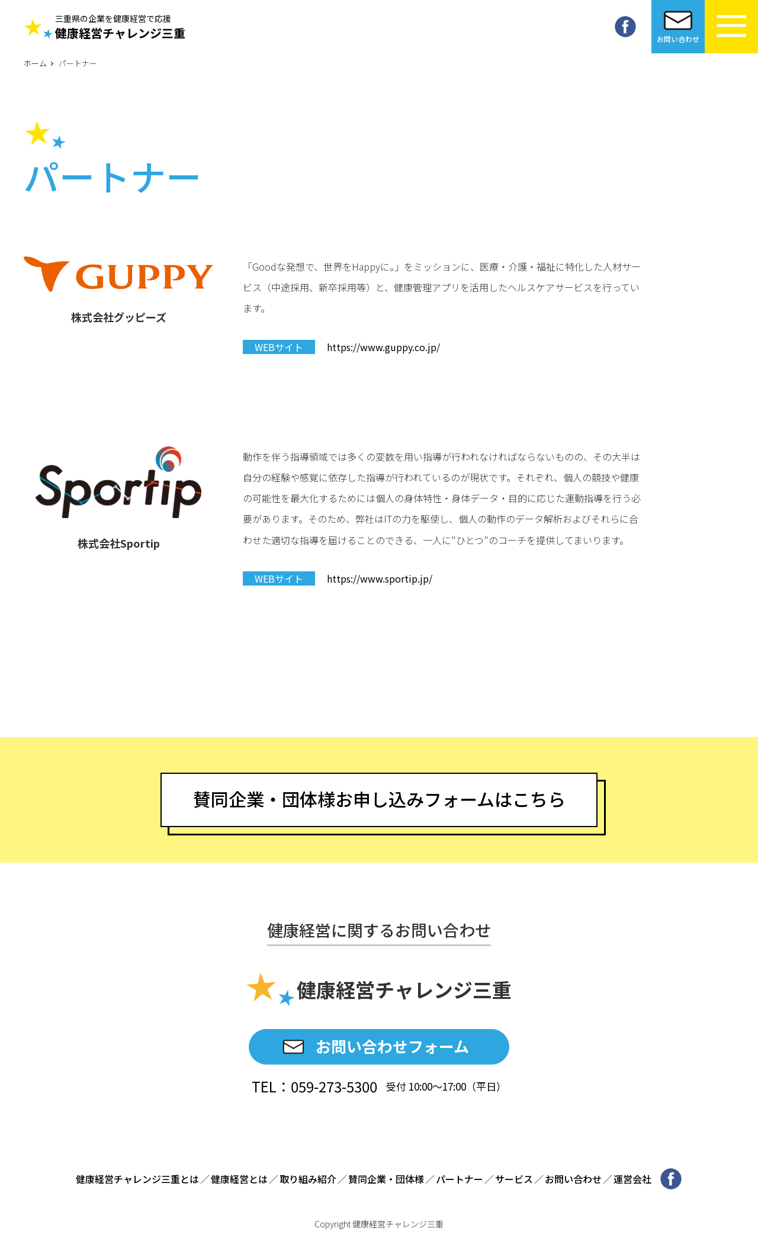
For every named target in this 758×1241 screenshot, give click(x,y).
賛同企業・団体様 (386, 1180)
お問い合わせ (678, 39)
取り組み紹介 (308, 1180)
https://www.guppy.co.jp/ (341, 347)
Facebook (625, 26)
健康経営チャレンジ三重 (120, 27)
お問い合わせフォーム (392, 1047)
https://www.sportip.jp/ (337, 578)
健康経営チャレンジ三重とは (137, 1180)
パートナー (459, 1180)
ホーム (35, 63)
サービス (514, 1180)
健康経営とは (239, 1180)
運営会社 (632, 1180)
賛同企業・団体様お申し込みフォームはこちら (379, 800)
